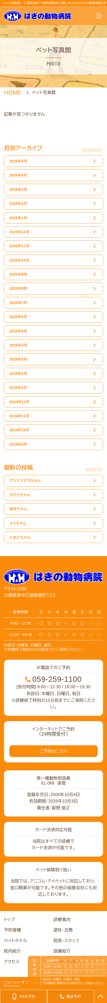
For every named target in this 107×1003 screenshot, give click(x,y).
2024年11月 (19, 416)
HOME (12, 93)
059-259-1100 (53, 679)
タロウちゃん (19, 495)
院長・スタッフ (66, 940)
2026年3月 (18, 189)
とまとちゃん (20, 537)
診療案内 (62, 919)
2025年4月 (18, 345)
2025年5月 (18, 331)
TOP (100, 996)
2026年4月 (18, 175)
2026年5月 (18, 161)
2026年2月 (18, 204)
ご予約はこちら (53, 751)
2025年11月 (19, 246)
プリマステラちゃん (25, 481)
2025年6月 (18, 317)
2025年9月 (18, 275)
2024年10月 (19, 430)
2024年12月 (19, 402)
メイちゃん (18, 523)
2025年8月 (18, 289)
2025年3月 (18, 359)
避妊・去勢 (63, 930)
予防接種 (12, 930)
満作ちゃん (18, 509)
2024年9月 (18, 444)
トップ (9, 919)
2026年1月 (18, 218)
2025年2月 (18, 373)
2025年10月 (19, 260)
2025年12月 (19, 232)
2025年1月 (18, 388)
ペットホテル (15, 940)
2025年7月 (18, 303)
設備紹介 (62, 951)
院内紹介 (12, 951)
